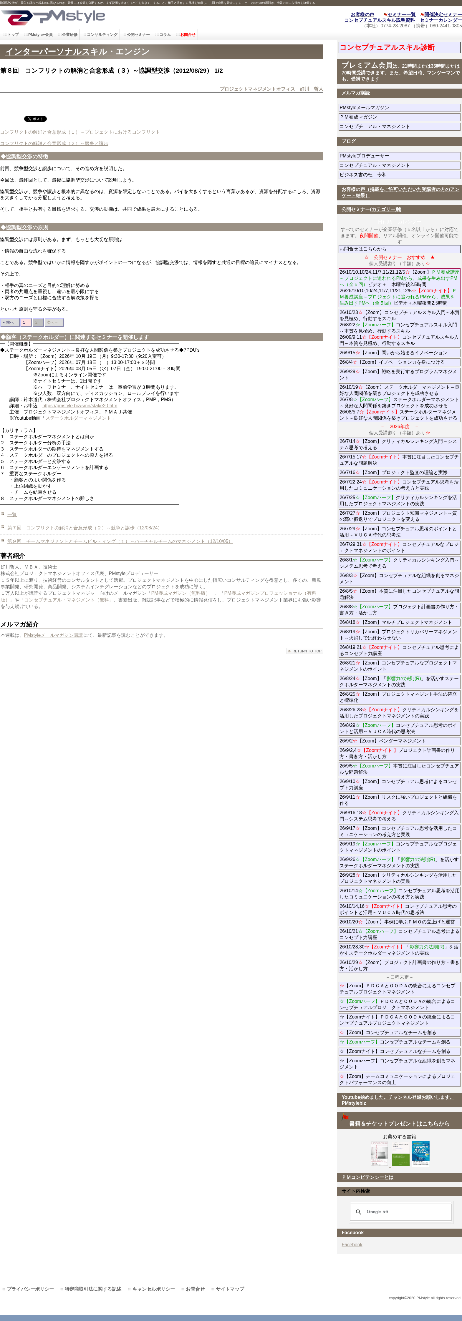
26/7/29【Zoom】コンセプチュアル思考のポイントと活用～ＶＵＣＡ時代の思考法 (398, 531)
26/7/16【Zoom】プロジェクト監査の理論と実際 (393, 472)
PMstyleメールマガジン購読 (53, 635)
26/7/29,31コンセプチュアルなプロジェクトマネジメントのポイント (399, 547)
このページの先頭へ (305, 651)
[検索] (400, 1212)
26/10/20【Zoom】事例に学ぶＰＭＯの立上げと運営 (397, 921)
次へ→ (52, 322)
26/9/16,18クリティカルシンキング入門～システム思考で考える (399, 815)
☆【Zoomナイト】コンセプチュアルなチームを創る (395, 1051)
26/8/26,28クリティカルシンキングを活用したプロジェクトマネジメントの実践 (399, 712)
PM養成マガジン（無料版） (180, 593)
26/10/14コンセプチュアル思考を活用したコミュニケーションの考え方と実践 (399, 893)
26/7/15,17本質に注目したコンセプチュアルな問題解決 (399, 460)
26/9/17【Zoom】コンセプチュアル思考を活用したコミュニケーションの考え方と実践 (398, 831)
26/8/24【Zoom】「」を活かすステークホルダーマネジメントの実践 (399, 681)
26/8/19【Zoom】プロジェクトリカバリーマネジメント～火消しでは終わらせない (398, 634)
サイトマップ (230, 1289)
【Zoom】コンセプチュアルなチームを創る (388, 1032)
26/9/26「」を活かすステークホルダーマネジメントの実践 (399, 862)
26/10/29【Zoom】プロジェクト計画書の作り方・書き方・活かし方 (399, 965)
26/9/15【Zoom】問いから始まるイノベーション (393, 352)
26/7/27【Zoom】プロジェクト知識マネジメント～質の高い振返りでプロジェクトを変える (398, 516)
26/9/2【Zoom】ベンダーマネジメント (399, 740)
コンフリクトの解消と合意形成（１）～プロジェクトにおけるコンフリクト (80, 131)
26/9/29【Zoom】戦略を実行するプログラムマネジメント (398, 374)
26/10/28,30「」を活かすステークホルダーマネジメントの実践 (399, 950)
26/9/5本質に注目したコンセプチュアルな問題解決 (399, 769)
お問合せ (195, 1289)
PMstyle (104, 17)
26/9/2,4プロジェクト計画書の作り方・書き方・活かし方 (397, 753)
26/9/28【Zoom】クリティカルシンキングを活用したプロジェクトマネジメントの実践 (398, 878)
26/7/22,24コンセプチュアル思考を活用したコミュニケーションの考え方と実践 (399, 485)
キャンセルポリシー (154, 1289)
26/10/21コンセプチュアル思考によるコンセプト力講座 (399, 934)
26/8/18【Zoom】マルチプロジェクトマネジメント (396, 622)
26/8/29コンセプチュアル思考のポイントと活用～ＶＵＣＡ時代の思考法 (398, 728)
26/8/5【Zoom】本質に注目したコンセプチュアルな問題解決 (399, 594)
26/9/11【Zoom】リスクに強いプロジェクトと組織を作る (398, 800)
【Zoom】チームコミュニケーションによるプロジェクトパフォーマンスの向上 (397, 1079)
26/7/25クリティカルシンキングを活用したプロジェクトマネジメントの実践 (398, 500)
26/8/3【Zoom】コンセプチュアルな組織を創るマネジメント (399, 578)
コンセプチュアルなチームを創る (395, 1041)
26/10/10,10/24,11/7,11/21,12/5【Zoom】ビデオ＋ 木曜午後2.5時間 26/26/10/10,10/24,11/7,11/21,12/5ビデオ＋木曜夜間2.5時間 (399, 287)
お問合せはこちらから (363, 248)
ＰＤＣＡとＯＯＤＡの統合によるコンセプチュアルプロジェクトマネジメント (397, 1004)
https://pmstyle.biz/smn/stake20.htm (79, 405)
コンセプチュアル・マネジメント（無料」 (69, 599)
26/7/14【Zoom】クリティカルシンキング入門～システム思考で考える (398, 444)
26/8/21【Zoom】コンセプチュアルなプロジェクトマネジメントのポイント (398, 666)
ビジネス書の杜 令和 (372, 174)
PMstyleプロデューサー (386, 155)
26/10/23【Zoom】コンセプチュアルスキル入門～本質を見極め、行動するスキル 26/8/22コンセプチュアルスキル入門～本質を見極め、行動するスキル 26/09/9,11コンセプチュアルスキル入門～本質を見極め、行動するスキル (399, 328)
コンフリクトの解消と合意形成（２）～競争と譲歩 (54, 143)
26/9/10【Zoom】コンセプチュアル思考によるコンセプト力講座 (398, 784)
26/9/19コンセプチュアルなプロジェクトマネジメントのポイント (398, 847)
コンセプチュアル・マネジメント (391, 126)
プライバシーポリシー (30, 1289)
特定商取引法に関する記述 (93, 1289)
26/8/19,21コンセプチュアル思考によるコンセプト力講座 (399, 650)
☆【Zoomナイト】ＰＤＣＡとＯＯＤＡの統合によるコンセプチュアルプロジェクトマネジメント (397, 1020)
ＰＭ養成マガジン (391, 116)
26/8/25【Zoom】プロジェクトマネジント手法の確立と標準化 (398, 697)
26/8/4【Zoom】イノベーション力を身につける (392, 362)
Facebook (352, 1244)
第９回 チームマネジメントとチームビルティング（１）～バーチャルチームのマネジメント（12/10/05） (120, 541)
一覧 (12, 514)
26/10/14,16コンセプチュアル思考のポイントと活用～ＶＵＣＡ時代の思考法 (398, 909)
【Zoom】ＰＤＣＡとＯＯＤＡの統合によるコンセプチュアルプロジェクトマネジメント (397, 988)
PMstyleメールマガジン (386, 107)
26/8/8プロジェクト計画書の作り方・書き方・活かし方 (399, 609)
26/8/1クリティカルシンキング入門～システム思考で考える (399, 563)
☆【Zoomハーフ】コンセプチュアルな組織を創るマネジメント (397, 1063)
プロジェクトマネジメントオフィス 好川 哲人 (271, 89)
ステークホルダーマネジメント (78, 418)
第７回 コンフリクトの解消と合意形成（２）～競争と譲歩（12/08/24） (84, 527)
